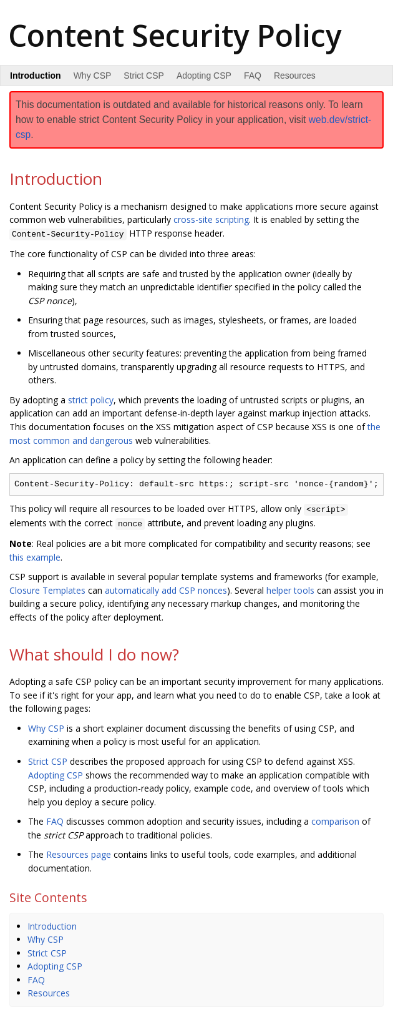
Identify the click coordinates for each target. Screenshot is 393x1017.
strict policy (91, 399)
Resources (295, 76)
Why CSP (93, 76)
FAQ (252, 76)
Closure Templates (47, 587)
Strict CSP (144, 76)
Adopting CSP (204, 76)
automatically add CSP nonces (166, 587)
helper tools (290, 587)
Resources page (78, 852)
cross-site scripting (211, 219)
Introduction (52, 923)
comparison (335, 819)
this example (35, 554)
